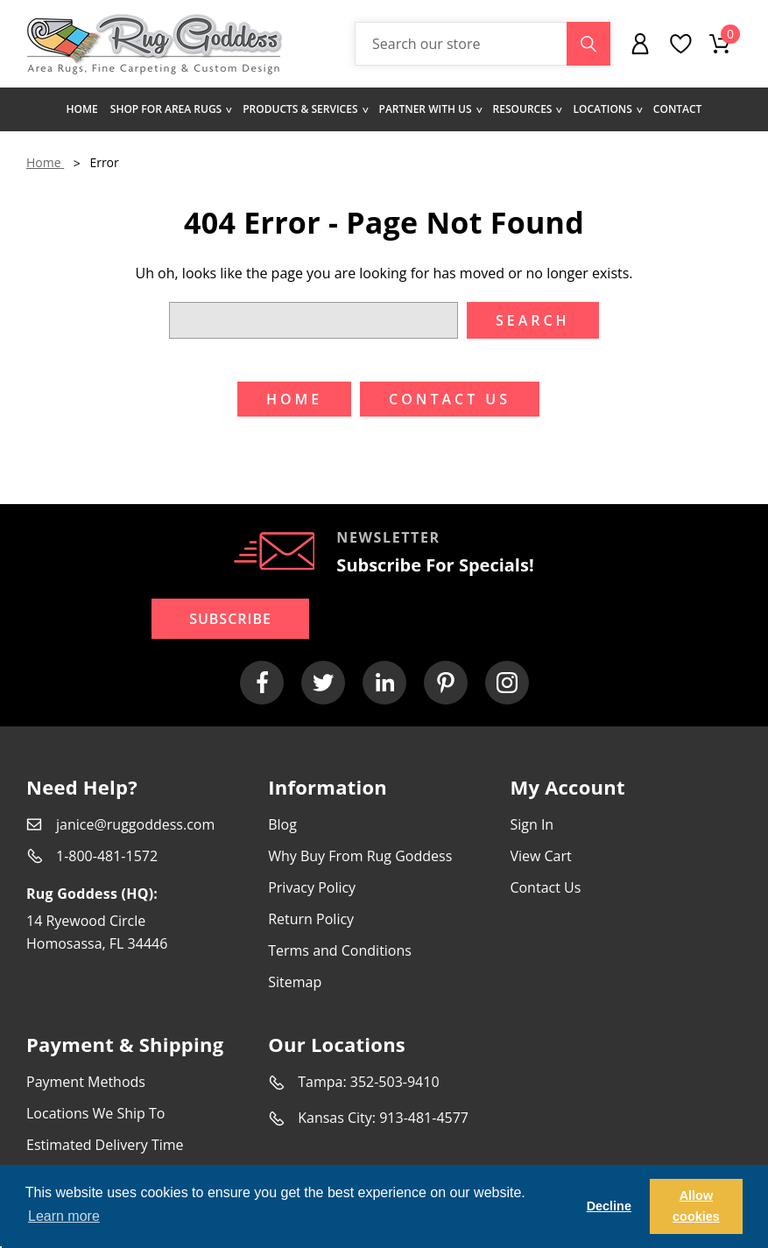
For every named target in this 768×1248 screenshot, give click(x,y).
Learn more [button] (64, 1216)
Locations (606, 109)
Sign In (531, 824)
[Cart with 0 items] (719, 43)
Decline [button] (609, 1206)
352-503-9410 (395, 1081)
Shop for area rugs (170, 109)
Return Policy (311, 919)
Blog (282, 824)
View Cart (540, 856)
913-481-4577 (424, 1117)
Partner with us (430, 109)
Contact (677, 109)
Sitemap (294, 982)
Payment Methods (85, 1081)
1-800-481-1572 (107, 856)
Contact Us (545, 887)
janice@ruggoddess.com (135, 824)
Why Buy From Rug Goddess (360, 856)
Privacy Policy (312, 887)
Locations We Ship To (95, 1113)
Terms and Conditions (340, 950)
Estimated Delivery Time (105, 1144)
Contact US (450, 399)
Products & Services (304, 109)
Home (82, 109)
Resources (527, 109)
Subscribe (230, 618)
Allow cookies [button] (696, 1205)
